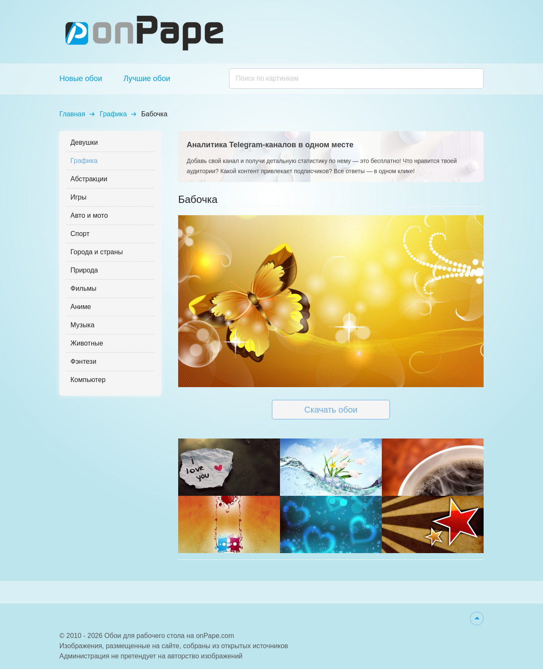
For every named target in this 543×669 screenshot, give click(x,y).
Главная (72, 114)
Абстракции (88, 179)
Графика (113, 114)
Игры (78, 197)
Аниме (80, 306)
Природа (84, 270)
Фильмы (83, 288)
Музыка (82, 325)
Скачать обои (330, 409)
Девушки (84, 142)
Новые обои (80, 78)
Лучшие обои (146, 78)
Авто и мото (89, 215)
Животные (86, 343)
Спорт (80, 233)
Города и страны (96, 252)
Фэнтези (83, 361)
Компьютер (88, 379)
